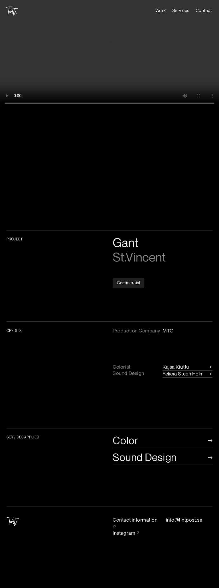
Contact (204, 10)
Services (180, 10)
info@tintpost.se (184, 520)
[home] (12, 8)
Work (160, 10)
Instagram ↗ (126, 533)
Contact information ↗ (135, 523)
